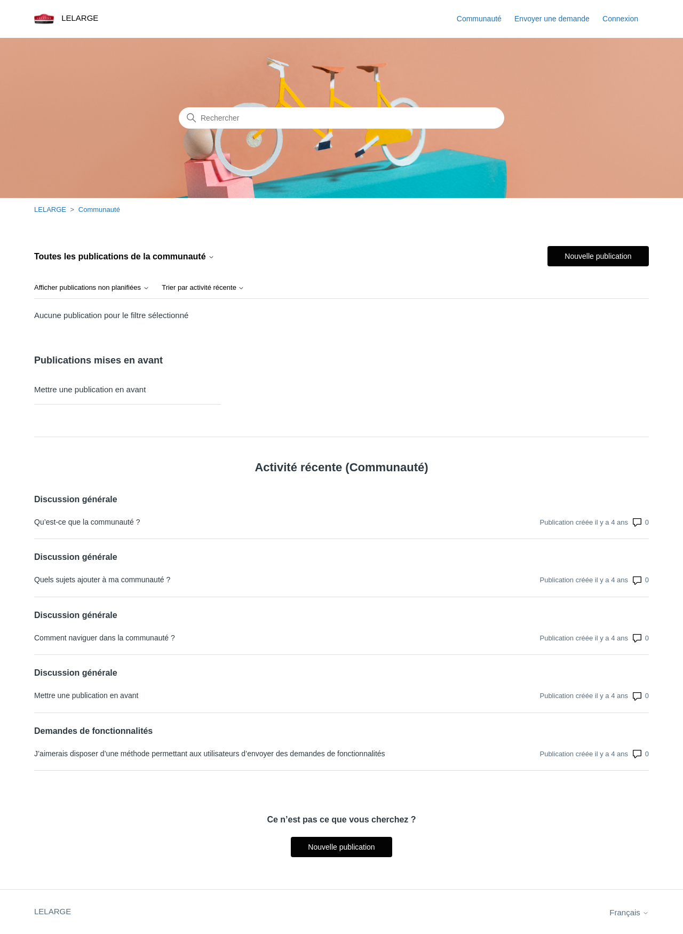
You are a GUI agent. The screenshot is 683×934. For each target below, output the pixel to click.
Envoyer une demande (552, 18)
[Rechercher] (341, 118)
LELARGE (50, 209)
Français (629, 912)
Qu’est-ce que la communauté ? (87, 522)
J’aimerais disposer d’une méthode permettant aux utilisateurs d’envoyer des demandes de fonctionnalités (209, 753)
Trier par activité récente (203, 287)
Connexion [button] (620, 18)
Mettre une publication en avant (90, 389)
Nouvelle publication (598, 256)
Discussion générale (75, 499)
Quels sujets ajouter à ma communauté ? (102, 579)
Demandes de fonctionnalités (93, 730)
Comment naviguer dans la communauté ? (104, 638)
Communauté (479, 18)
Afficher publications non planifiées (91, 287)
